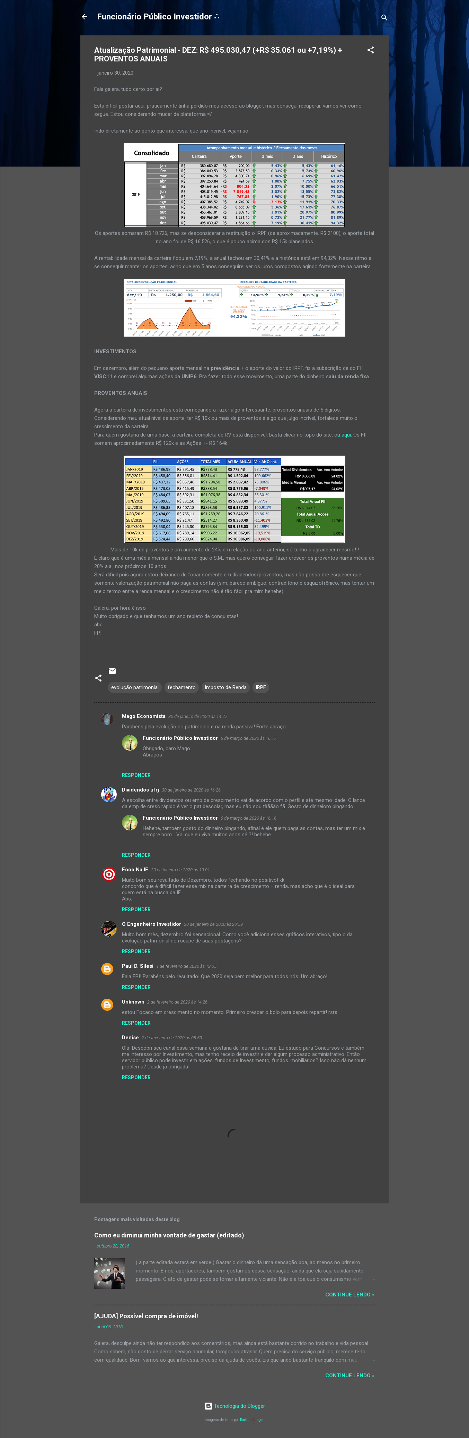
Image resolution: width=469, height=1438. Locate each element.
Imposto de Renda (226, 687)
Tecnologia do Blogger (234, 1406)
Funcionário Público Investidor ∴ (158, 17)
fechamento (182, 687)
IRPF (261, 687)
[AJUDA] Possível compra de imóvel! (146, 1316)
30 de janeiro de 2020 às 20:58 (213, 924)
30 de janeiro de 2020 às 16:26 (191, 790)
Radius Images (252, 1420)
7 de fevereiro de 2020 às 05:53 (172, 1037)
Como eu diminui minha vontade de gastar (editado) (169, 1235)
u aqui (344, 435)
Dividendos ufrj (140, 790)
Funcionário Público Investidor (180, 738)
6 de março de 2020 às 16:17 (248, 738)
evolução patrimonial (135, 687)
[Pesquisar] (384, 18)
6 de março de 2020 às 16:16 (248, 818)
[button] (370, 51)
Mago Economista (144, 716)
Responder (136, 775)
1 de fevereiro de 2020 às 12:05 (186, 966)
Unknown (133, 1002)
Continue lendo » (350, 1295)
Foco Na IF (135, 869)
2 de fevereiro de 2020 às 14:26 (177, 1002)
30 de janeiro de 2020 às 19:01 (180, 869)
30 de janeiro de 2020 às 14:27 (197, 716)
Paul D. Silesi (137, 966)
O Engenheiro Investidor (151, 924)
